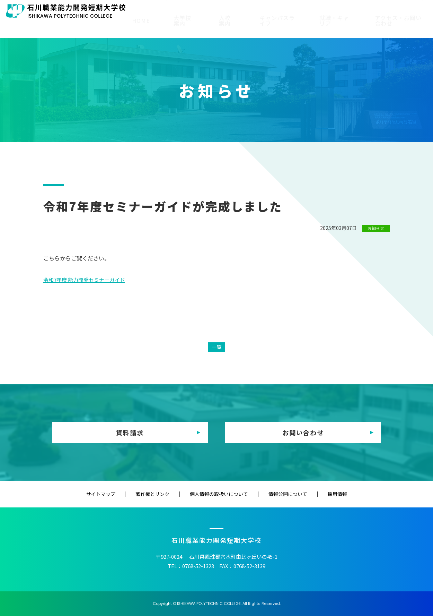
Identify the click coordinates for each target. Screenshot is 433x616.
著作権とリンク (166, 493)
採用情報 (311, 493)
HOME (149, 27)
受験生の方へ (158, 11)
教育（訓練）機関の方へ (325, 11)
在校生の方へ (197, 11)
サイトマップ (126, 493)
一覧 (216, 346)
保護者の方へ (235, 11)
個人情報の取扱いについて (219, 493)
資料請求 (130, 432)
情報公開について (274, 493)
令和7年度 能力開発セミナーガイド (87, 279)
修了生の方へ (274, 11)
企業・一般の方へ (382, 11)
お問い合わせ (303, 432)
